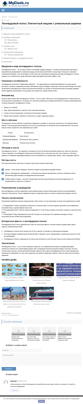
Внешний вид (11, 40)
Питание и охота (8, 46)
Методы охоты (11, 49)
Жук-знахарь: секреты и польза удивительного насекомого (49, 338)
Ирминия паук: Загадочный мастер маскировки (17, 338)
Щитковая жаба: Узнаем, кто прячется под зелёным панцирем (33, 338)
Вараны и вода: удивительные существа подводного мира (64, 338)
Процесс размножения (14, 55)
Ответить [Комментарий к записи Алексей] (15, 390)
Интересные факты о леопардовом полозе (17, 58)
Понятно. (41, 401)
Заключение (7, 62)
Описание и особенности (11, 37)
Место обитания (11, 43)
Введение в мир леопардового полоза (16, 34)
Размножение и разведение (12, 52)
